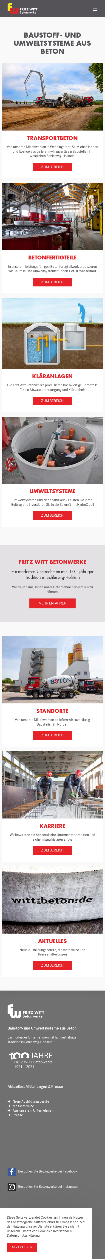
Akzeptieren (22, 1247)
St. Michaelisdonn (85, 147)
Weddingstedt (60, 147)
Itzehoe (24, 151)
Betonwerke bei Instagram (58, 1186)
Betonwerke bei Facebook (58, 1171)
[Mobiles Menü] (95, 8)
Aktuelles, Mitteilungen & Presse (35, 1086)
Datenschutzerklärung (23, 1235)
